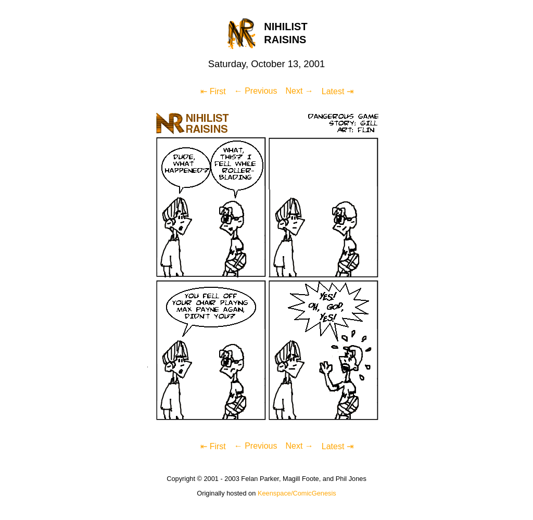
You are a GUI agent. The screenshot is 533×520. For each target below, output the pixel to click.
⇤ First (213, 91)
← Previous (255, 90)
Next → (299, 90)
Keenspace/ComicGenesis (297, 493)
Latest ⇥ (337, 91)
